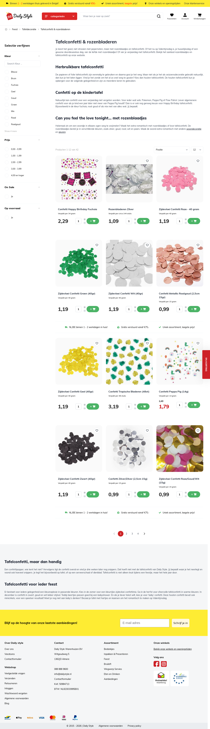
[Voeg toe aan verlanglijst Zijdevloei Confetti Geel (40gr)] (97, 343)
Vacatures (10, 654)
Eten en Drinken (112, 674)
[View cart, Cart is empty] (200, 16)
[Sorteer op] (172, 149)
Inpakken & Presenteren (116, 654)
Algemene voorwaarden (17, 698)
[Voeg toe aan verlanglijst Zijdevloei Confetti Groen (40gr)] (97, 245)
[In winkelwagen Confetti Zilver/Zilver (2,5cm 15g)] (143, 494)
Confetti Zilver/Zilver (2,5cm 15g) (128, 478)
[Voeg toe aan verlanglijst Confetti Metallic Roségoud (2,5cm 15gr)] (198, 245)
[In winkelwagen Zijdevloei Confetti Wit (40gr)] (143, 309)
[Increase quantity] (84, 219)
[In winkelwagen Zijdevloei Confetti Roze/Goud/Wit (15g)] (194, 494)
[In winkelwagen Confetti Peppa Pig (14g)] (194, 405)
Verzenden (10, 678)
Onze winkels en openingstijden (164, 3)
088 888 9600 (61, 669)
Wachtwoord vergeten (16, 693)
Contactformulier (13, 659)
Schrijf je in (180, 623)
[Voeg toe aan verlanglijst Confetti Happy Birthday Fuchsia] (97, 161)
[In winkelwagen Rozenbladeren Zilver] (143, 221)
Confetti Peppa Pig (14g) (174, 391)
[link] (114, 534)
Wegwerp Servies (113, 669)
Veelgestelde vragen (15, 673)
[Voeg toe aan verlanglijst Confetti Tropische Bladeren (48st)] (147, 343)
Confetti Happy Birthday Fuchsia (77, 209)
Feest (15, 29)
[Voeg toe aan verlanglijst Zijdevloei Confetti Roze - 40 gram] (198, 161)
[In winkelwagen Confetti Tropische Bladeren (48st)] (143, 406)
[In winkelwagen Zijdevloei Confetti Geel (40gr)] (93, 406)
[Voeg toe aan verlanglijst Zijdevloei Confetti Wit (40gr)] (147, 245)
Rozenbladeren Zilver (121, 209)
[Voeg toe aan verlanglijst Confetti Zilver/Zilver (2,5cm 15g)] (147, 430)
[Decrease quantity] (84, 223)
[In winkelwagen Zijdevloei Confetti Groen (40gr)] (93, 309)
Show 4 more (11, 131)
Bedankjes (109, 649)
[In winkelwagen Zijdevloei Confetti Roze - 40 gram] (194, 221)
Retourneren (11, 683)
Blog (7, 703)
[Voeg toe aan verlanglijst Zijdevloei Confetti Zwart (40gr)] (97, 430)
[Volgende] (144, 534)
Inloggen (9, 688)
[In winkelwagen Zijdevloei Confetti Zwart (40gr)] (93, 494)
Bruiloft (107, 664)
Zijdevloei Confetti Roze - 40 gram (179, 209)
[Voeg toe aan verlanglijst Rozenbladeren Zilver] (147, 161)
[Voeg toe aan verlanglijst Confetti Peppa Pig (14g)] (198, 343)
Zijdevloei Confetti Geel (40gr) (75, 391)
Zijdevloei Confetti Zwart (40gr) (76, 478)
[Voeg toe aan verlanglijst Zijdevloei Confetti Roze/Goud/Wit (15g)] (198, 430)
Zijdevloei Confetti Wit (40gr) (125, 293)
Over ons (9, 649)
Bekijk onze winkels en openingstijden (173, 649)
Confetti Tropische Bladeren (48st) (128, 391)
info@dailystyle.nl (62, 674)
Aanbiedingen (111, 679)
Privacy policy (134, 725)
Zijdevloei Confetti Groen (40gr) (76, 293)
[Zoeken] (158, 16)
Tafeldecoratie (29, 29)
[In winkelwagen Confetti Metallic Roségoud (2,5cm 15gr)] (194, 309)
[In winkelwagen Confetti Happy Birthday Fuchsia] (93, 221)
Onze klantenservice (194, 3)
